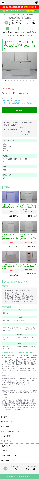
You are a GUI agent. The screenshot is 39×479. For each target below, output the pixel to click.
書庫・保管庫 (27, 103)
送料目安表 (5, 426)
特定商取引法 (5, 446)
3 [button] (12, 81)
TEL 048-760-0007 (19, 32)
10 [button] (34, 81)
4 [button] (15, 81)
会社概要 (4, 451)
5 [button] (18, 81)
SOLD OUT (19, 110)
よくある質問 (5, 436)
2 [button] (9, 81)
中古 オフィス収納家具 (11, 101)
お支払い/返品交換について (10, 431)
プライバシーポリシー (8, 455)
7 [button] (24, 81)
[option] (19, 65)
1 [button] (5, 81)
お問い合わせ (5, 460)
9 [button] (30, 81)
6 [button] (21, 81)
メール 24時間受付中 (7, 30)
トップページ (5, 417)
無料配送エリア (6, 422)
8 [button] (27, 81)
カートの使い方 (6, 441)
